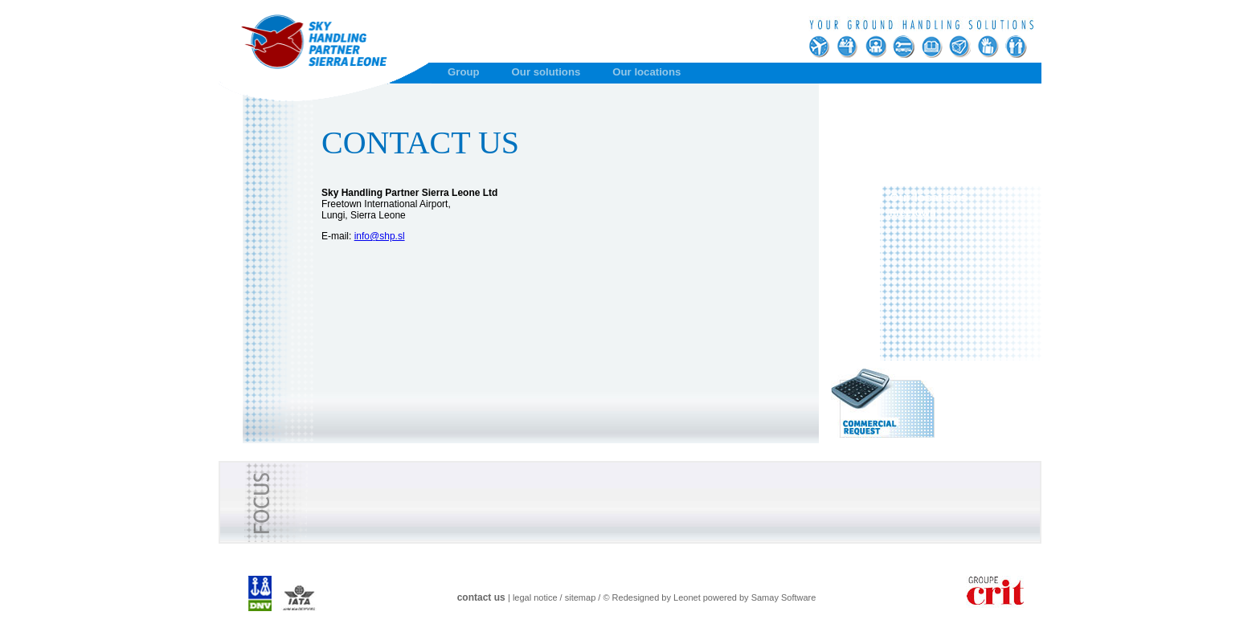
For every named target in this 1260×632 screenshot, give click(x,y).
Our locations (646, 72)
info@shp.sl (379, 236)
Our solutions (546, 72)
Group (464, 72)
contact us (481, 597)
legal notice (535, 597)
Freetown (913, 212)
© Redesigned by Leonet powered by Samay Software (709, 597)
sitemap (580, 597)
